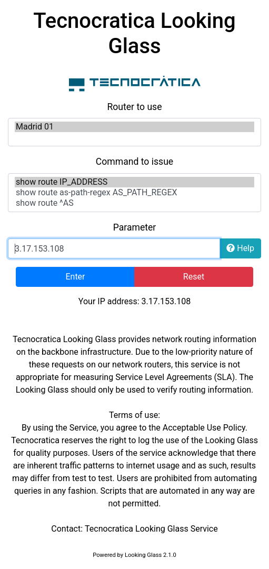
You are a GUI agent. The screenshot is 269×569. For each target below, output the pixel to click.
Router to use (134, 107)
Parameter (134, 227)
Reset (193, 277)
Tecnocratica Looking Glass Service (151, 529)
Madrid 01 (134, 127)
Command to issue (134, 161)
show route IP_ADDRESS (134, 182)
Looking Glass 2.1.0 (150, 555)
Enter (75, 277)
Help (240, 248)
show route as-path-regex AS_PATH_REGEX (134, 192)
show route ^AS (134, 203)
